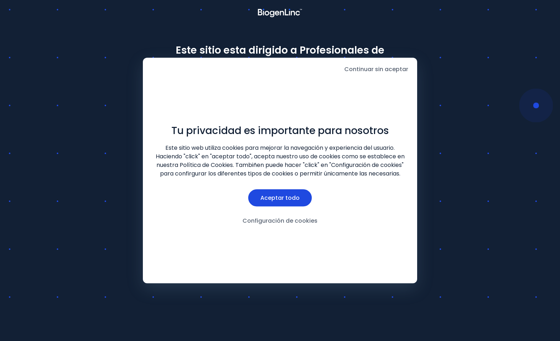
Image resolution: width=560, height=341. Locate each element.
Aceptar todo (280, 197)
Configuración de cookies (280, 220)
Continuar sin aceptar (376, 69)
